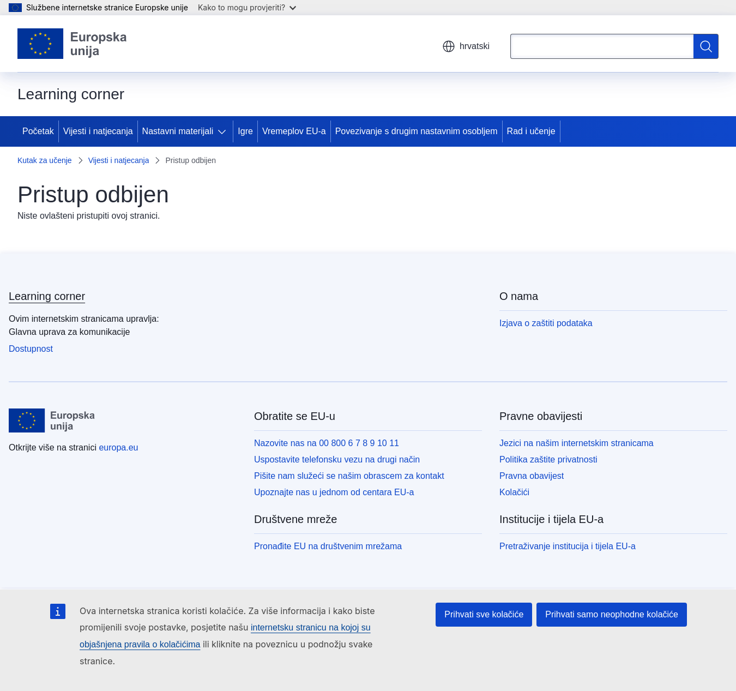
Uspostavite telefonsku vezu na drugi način (337, 459)
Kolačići (514, 492)
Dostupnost (31, 348)
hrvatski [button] (466, 46)
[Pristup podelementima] (224, 131)
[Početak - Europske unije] (72, 43)
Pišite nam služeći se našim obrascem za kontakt (349, 475)
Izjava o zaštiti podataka (546, 323)
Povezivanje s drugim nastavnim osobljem (416, 131)
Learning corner (47, 296)
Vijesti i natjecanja (98, 131)
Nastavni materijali (178, 131)
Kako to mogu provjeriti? (247, 7)
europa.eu (118, 447)
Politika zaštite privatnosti (548, 459)
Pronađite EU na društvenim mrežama (328, 546)
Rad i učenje (531, 131)
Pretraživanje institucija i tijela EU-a (567, 546)
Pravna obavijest (531, 475)
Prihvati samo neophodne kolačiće (611, 614)
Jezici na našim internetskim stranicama (576, 443)
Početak (38, 131)
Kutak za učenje (44, 160)
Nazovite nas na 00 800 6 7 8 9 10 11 (326, 443)
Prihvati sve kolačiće (483, 614)
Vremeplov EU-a (294, 131)
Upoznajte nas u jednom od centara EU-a (334, 492)
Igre (245, 131)
